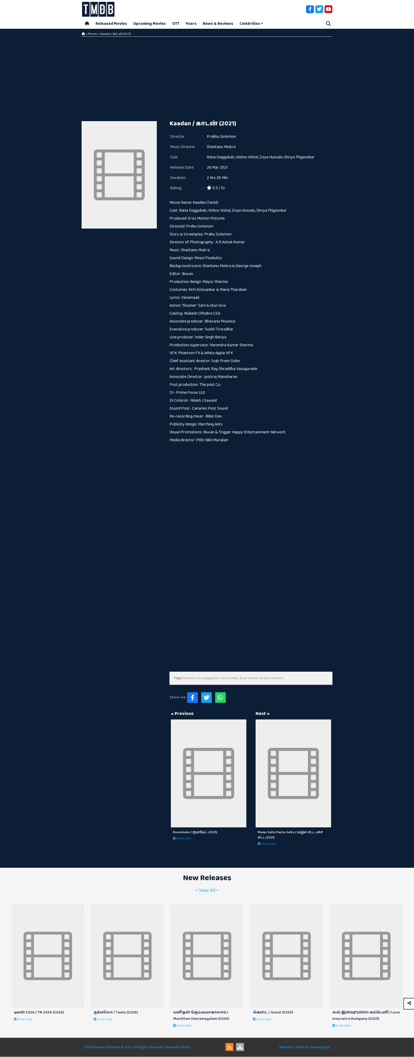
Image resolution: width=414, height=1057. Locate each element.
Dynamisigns (320, 1047)
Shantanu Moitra (221, 147)
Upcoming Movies (149, 24)
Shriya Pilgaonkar (299, 157)
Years (191, 24)
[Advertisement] (207, 76)
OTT (175, 24)
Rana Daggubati (220, 157)
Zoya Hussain (271, 157)
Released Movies (111, 24)
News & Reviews (218, 24)
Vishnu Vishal (247, 157)
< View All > (207, 890)
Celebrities (249, 24)
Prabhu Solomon (221, 137)
